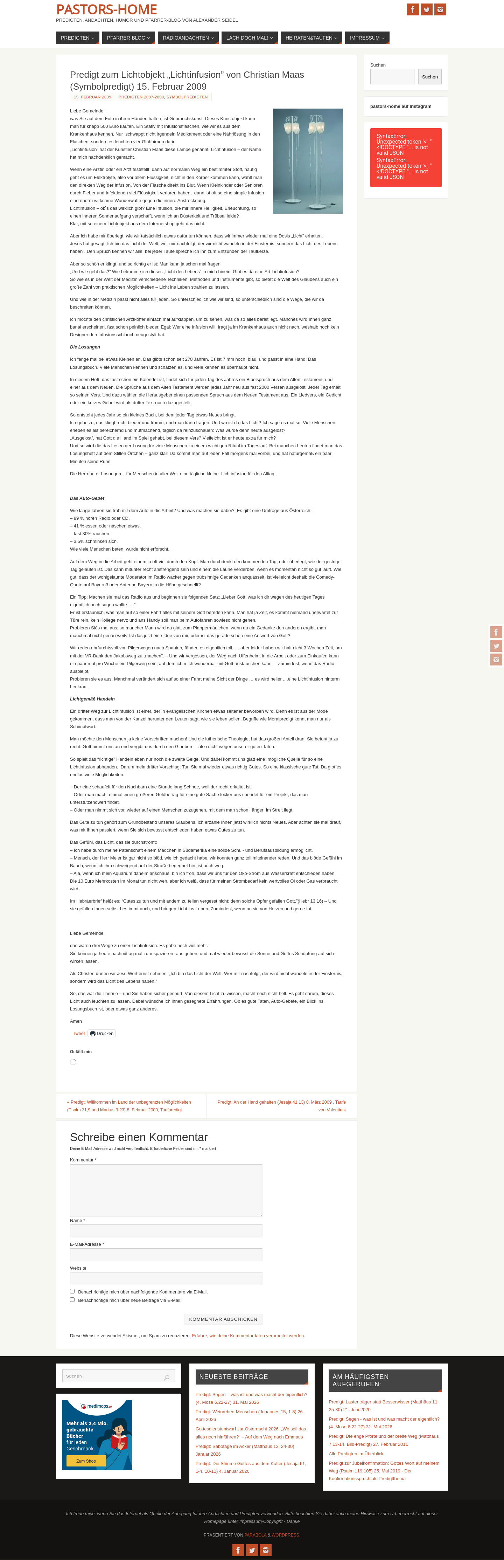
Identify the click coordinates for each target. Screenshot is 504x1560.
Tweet (79, 1033)
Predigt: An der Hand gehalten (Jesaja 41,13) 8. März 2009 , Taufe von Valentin (282, 1106)
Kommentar (83, 1160)
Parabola (255, 1535)
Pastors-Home (106, 9)
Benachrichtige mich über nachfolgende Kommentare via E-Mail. (143, 1292)
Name (77, 1220)
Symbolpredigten (187, 97)
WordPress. (286, 1535)
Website (78, 1268)
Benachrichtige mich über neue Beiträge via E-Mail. (130, 1300)
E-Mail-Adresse (87, 1244)
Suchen (378, 65)
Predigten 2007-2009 (141, 97)
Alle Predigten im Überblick (356, 1454)
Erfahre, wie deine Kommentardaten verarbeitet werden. (248, 1336)
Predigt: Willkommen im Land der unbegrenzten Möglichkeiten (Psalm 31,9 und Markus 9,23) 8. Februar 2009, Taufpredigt (134, 1106)
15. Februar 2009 (92, 97)
